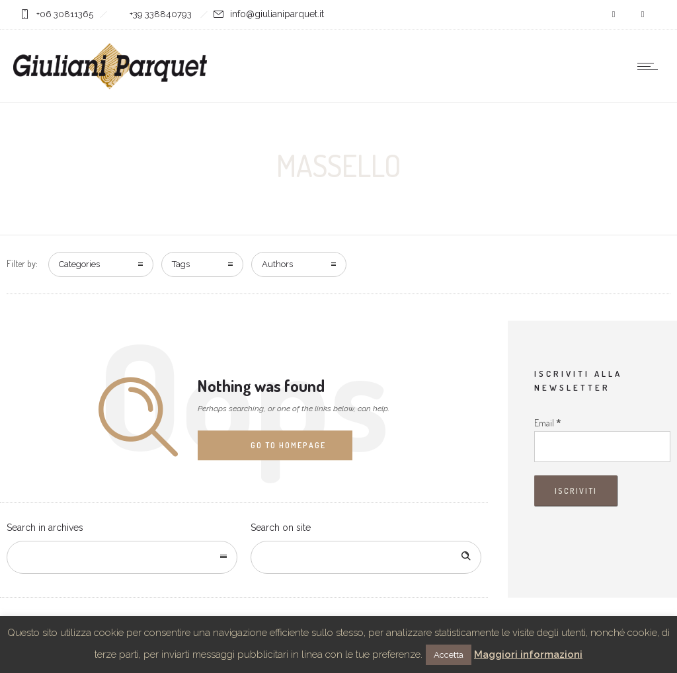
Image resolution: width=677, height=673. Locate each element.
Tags (181, 264)
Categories (79, 264)
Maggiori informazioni (528, 654)
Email (547, 422)
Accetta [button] (448, 655)
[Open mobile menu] (650, 66)
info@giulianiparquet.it (277, 14)
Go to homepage (288, 445)
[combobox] (122, 557)
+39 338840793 (162, 14)
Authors (277, 264)
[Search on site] (366, 557)
